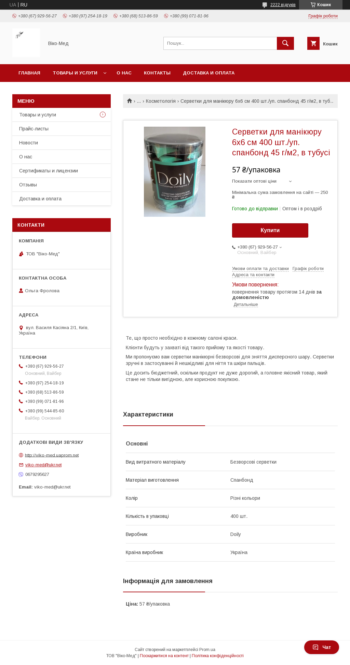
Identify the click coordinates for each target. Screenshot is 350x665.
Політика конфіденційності (218, 655)
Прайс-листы (34, 128)
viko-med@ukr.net (43, 464)
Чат (321, 647)
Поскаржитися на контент (164, 655)
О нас (124, 72)
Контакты (157, 72)
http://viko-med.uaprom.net (52, 454)
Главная (29, 72)
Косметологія (161, 101)
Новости (28, 142)
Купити (270, 230)
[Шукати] (285, 43)
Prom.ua (207, 649)
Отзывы (28, 184)
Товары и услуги (75, 72)
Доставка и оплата (208, 72)
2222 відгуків (283, 4)
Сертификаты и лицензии (48, 170)
